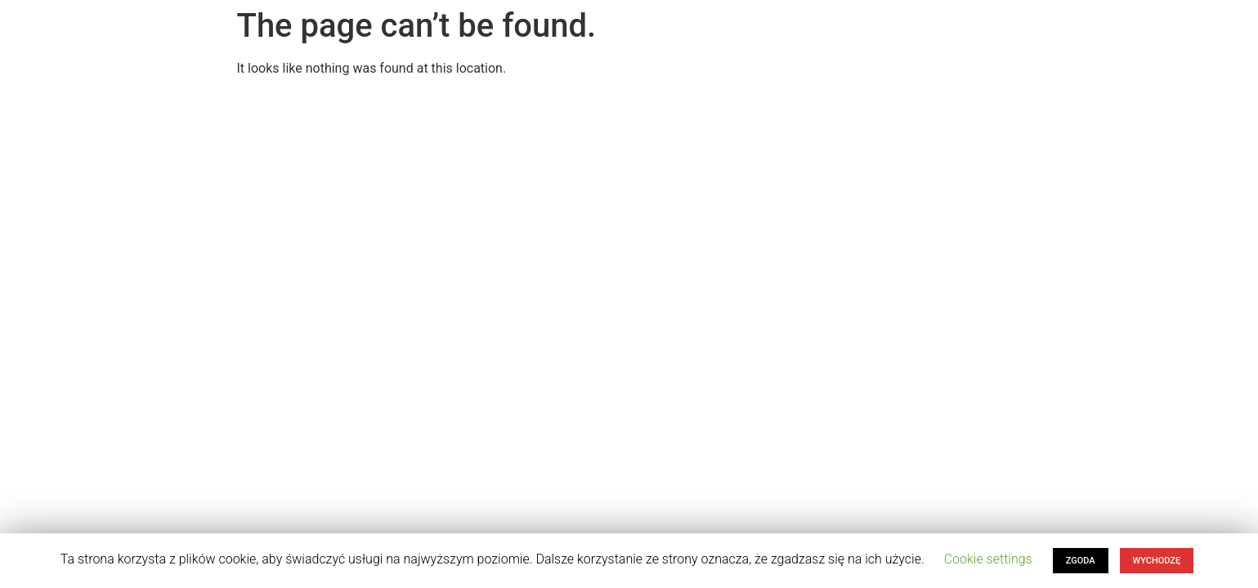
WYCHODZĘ (1157, 560)
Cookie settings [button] (988, 559)
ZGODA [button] (1080, 560)
